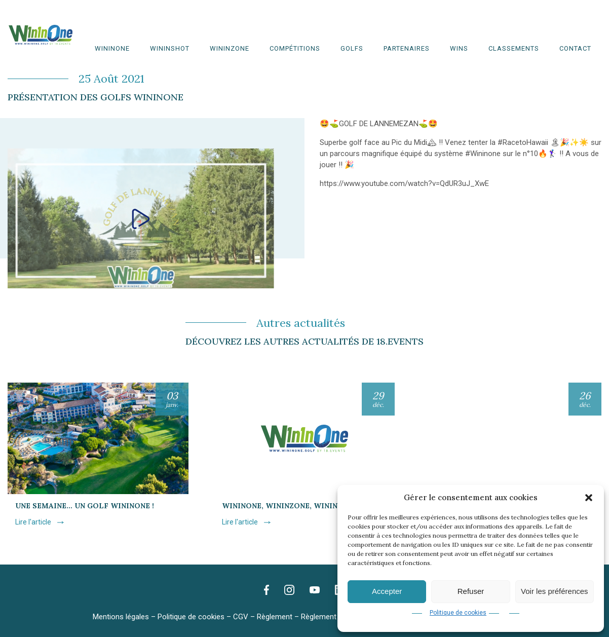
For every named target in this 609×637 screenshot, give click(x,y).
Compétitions (295, 48)
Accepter (387, 591)
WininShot (169, 48)
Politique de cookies (458, 612)
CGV (240, 616)
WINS (459, 48)
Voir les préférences (554, 591)
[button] (589, 498)
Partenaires (407, 48)
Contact (575, 48)
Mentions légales (121, 616)
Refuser (471, 591)
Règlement (274, 616)
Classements (513, 48)
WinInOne (112, 48)
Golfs (351, 48)
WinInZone (229, 48)
